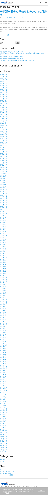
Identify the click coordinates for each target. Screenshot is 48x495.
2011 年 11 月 (3, 389)
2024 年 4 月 (3, 116)
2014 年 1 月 (3, 341)
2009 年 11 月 (3, 432)
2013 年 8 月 (3, 350)
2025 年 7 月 (3, 89)
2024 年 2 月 (3, 120)
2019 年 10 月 (3, 215)
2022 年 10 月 (3, 149)
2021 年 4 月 (3, 182)
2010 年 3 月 (3, 425)
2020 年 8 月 (3, 197)
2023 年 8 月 (3, 131)
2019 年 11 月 (3, 213)
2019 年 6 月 (3, 222)
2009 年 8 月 (3, 438)
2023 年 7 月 (3, 133)
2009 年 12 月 (3, 431)
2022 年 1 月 (3, 166)
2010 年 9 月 (3, 414)
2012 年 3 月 (3, 381)
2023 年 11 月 (3, 125)
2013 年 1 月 (3, 363)
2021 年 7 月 (3, 177)
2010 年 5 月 (3, 421)
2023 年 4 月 (3, 138)
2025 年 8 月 (3, 87)
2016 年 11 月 (3, 279)
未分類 (7, 35)
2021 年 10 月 (3, 171)
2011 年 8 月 (3, 394)
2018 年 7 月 (3, 242)
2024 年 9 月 (3, 107)
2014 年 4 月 (3, 336)
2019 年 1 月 (3, 231)
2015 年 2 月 (3, 317)
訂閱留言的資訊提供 (5, 473)
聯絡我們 (34, 487)
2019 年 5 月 (3, 224)
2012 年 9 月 (3, 370)
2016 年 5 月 (3, 290)
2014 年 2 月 (3, 339)
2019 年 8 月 (3, 219)
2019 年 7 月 (3, 220)
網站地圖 (26, 487)
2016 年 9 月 (3, 283)
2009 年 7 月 (3, 440)
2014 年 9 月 (3, 326)
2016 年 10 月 (3, 281)
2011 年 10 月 (3, 390)
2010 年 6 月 (3, 420)
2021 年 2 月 (3, 186)
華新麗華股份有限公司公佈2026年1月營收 (11, 56)
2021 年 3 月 (3, 184)
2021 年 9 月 (3, 173)
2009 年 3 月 (3, 447)
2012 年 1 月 (3, 385)
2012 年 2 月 (3, 383)
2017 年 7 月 (3, 264)
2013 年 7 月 (3, 352)
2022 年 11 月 (3, 147)
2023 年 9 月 (3, 129)
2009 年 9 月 (3, 436)
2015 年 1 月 (3, 319)
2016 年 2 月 (3, 295)
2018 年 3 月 (3, 250)
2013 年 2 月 (3, 361)
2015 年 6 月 (3, 310)
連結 (7, 493)
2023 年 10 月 (3, 127)
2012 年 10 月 (3, 368)
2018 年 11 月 (3, 235)
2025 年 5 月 (3, 92)
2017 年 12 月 (3, 255)
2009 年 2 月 (3, 449)
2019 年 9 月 (3, 217)
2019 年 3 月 (3, 228)
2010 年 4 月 (3, 423)
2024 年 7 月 (3, 111)
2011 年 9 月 (3, 392)
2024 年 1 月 (3, 122)
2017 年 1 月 (3, 275)
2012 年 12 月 (3, 365)
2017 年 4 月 (3, 270)
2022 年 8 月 (3, 153)
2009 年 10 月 (3, 434)
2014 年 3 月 (3, 337)
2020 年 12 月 (3, 189)
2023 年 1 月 (3, 144)
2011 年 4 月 (3, 401)
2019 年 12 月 (3, 211)
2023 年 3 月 (3, 140)
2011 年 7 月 (3, 396)
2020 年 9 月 (3, 195)
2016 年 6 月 (3, 288)
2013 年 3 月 (3, 359)
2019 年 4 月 (3, 226)
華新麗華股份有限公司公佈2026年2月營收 (11, 51)
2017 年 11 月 (3, 257)
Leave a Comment (14, 35)
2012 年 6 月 (3, 376)
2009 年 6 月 (3, 442)
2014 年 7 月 (3, 330)
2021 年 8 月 (3, 175)
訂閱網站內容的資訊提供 (7, 471)
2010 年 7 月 (3, 418)
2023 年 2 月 (3, 142)
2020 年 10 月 (3, 193)
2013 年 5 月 (3, 356)
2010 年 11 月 (3, 411)
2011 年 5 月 (3, 400)
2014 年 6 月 (3, 332)
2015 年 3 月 (3, 315)
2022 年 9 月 (3, 151)
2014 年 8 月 (3, 328)
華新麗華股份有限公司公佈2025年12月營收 (12, 58)
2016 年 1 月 (3, 297)
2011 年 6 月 (3, 398)
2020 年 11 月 (3, 191)
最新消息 (2, 459)
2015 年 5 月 (3, 312)
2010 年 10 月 (3, 412)
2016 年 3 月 (3, 294)
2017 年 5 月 (3, 268)
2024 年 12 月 (3, 102)
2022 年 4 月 (3, 160)
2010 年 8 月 (3, 416)
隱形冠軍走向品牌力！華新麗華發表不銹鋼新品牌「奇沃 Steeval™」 (19, 60)
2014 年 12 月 (3, 321)
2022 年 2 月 (3, 164)
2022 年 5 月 (3, 158)
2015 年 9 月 (3, 305)
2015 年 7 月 (3, 308)
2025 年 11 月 (3, 82)
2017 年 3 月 (3, 272)
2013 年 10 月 (3, 347)
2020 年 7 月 (3, 198)
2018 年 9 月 (3, 239)
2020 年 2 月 (3, 208)
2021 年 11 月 (3, 169)
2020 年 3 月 (3, 206)
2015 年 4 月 (3, 314)
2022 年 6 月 (3, 156)
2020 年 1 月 (3, 209)
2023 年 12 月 (3, 124)
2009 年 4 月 (3, 445)
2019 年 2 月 (3, 230)
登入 (1, 469)
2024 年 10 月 (3, 105)
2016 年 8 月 (3, 284)
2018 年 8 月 (3, 241)
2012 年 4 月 (3, 379)
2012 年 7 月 (3, 374)
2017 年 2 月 (3, 273)
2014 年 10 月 (3, 325)
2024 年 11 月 (3, 103)
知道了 (42, 490)
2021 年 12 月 (3, 167)
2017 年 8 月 (3, 262)
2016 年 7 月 (3, 286)
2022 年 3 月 (3, 162)
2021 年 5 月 (3, 180)
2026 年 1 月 (3, 78)
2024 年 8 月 (3, 109)
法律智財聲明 (15, 487)
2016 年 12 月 (3, 277)
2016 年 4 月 (3, 292)
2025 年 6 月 (3, 91)
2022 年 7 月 (3, 155)
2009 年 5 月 (3, 443)
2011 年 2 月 (3, 405)
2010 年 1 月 (3, 429)
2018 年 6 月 (3, 244)
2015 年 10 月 (3, 303)
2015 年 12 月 (3, 299)
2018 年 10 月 (3, 237)
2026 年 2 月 (3, 76)
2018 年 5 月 (3, 246)
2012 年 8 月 (3, 372)
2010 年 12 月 (3, 409)
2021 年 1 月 (3, 188)
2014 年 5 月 (3, 334)
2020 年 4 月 (3, 204)
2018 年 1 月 (3, 253)
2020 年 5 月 (3, 202)
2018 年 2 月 (3, 252)
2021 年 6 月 (3, 178)
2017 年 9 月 (3, 261)
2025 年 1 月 (3, 100)
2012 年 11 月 (3, 367)
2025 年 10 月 (3, 83)
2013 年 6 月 (3, 354)
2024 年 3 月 (3, 118)
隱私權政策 (5, 487)
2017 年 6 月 (3, 266)
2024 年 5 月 (3, 114)
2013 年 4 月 (3, 358)
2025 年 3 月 (3, 96)
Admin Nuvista (20, 18)
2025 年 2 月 (3, 98)
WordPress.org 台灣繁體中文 (8, 475)
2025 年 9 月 (3, 85)
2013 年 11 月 (3, 345)
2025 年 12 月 (3, 80)
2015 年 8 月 (3, 306)
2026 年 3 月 (3, 74)
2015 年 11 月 (3, 301)
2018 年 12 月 (3, 233)
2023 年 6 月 (3, 135)
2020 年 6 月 (3, 200)
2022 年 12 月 (3, 145)
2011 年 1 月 (3, 407)
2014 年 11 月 (3, 323)
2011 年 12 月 (3, 387)
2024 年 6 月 (3, 113)
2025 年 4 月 (3, 94)
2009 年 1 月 (3, 451)
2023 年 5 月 (3, 136)
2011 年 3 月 (3, 403)
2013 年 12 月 (3, 343)
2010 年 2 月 (3, 427)
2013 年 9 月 (3, 348)
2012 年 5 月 (3, 378)
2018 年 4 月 (3, 248)
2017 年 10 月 (3, 259)
